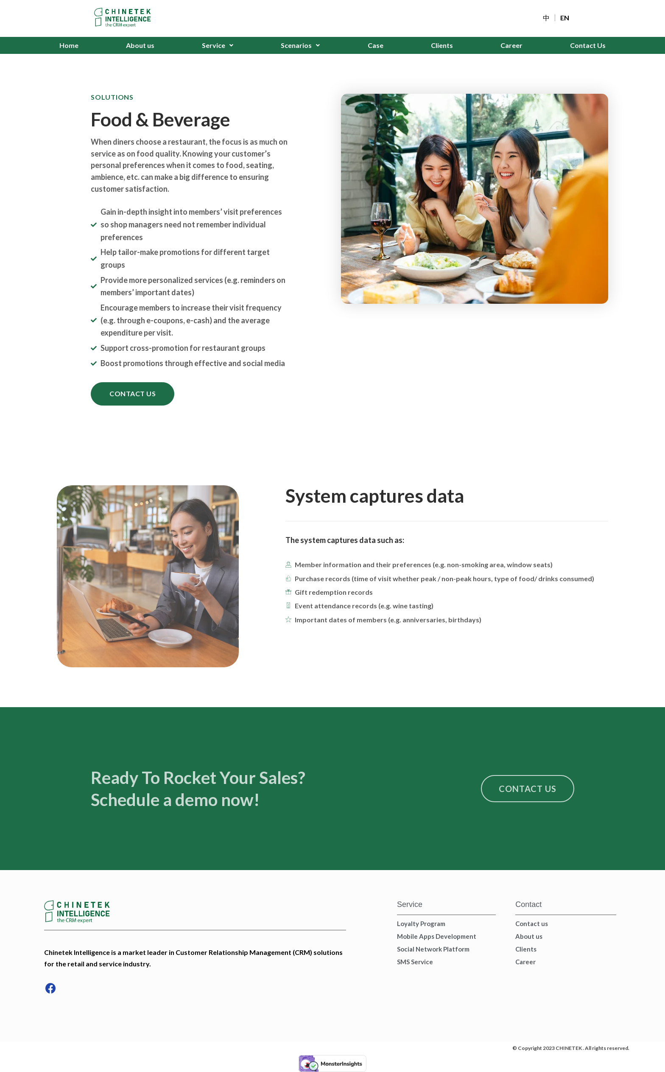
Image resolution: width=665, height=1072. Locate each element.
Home (68, 45)
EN (564, 17)
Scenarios (300, 45)
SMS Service (415, 962)
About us (140, 45)
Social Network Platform (433, 949)
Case (375, 45)
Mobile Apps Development (436, 936)
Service (217, 45)
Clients (442, 45)
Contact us (531, 923)
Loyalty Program (421, 923)
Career (511, 45)
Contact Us (588, 45)
